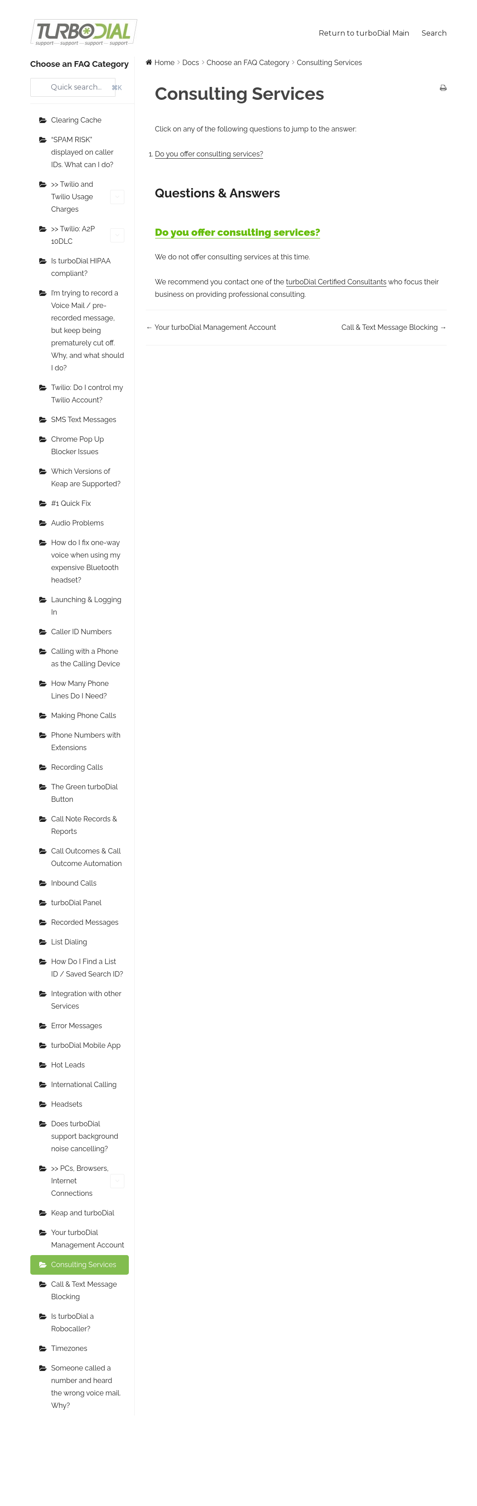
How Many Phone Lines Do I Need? (80, 689)
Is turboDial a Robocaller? (72, 1322)
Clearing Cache (76, 120)
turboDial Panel (76, 903)
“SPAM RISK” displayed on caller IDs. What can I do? (82, 152)
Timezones (69, 1348)
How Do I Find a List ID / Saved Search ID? (87, 967)
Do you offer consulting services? (209, 154)
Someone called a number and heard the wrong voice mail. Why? (86, 1387)
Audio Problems (77, 523)
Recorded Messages (85, 922)
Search (434, 33)
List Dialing (69, 942)
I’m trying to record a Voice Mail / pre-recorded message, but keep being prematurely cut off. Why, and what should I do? (87, 330)
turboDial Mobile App (86, 1045)
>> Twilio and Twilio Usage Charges (88, 196)
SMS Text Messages (83, 419)
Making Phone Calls (83, 715)
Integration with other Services (86, 999)
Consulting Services (83, 1264)
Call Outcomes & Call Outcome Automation (86, 857)
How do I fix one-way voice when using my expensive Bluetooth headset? (85, 561)
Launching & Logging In (86, 605)
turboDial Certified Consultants (336, 282)
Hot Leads (68, 1065)
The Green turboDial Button (84, 793)
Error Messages (76, 1026)
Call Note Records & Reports (84, 825)
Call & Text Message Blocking (84, 1290)
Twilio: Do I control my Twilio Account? (87, 393)
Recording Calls (77, 767)
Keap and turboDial (83, 1213)
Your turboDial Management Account (87, 1238)
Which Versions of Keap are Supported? (86, 477)
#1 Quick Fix (71, 503)
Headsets (66, 1104)
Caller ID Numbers (81, 632)
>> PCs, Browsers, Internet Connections (88, 1181)
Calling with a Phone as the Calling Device (85, 657)
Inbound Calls (74, 883)
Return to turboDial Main (364, 33)
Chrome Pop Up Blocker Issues (77, 445)
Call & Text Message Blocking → (394, 327)
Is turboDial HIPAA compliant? (81, 267)
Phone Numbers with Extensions (86, 741)
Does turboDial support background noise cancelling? (85, 1136)
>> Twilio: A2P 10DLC (88, 235)
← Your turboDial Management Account (211, 327)
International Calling (84, 1084)
